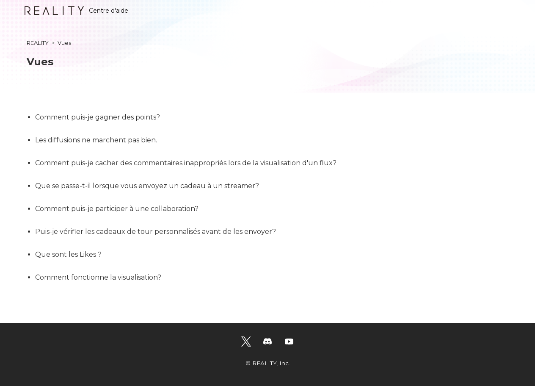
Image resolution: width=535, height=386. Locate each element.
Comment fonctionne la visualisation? (98, 277)
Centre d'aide (76, 10)
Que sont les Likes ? (68, 254)
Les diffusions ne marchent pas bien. (96, 140)
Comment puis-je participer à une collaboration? (117, 209)
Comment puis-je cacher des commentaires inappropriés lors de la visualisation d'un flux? (185, 163)
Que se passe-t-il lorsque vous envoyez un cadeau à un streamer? (147, 186)
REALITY (38, 42)
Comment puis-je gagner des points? (97, 117)
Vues (64, 42)
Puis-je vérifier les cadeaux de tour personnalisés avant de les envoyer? (155, 232)
